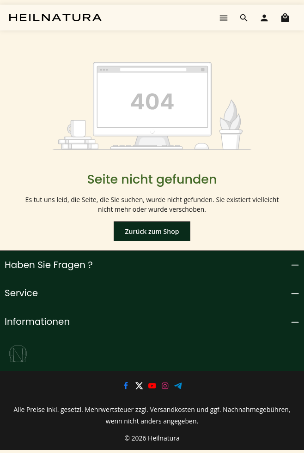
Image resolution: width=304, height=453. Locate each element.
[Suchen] (244, 17)
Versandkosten (163, 410)
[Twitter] (139, 387)
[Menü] (223, 17)
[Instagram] (165, 387)
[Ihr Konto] (264, 17)
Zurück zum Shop (152, 231)
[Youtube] (153, 387)
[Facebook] (126, 387)
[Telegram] (178, 387)
